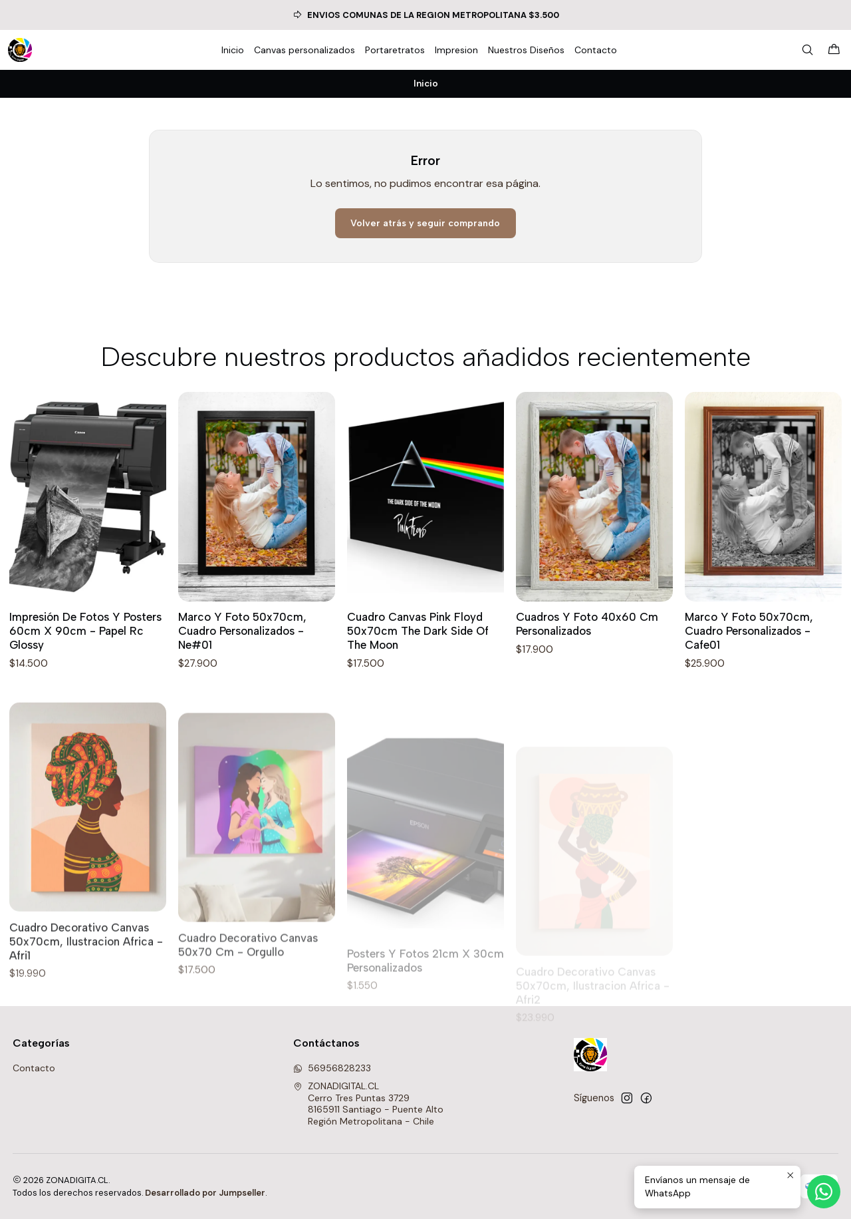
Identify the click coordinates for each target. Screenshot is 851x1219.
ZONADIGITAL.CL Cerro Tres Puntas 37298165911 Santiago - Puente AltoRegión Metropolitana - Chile (368, 1103)
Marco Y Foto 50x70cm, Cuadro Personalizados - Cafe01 (749, 634)
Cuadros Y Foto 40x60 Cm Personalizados (587, 625)
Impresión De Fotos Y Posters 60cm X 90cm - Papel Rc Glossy (85, 630)
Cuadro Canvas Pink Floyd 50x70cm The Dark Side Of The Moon (418, 630)
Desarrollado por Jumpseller (205, 1192)
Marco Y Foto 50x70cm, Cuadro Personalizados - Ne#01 (242, 630)
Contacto (34, 1068)
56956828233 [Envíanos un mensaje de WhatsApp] (332, 1068)
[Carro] (834, 50)
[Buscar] (807, 49)
